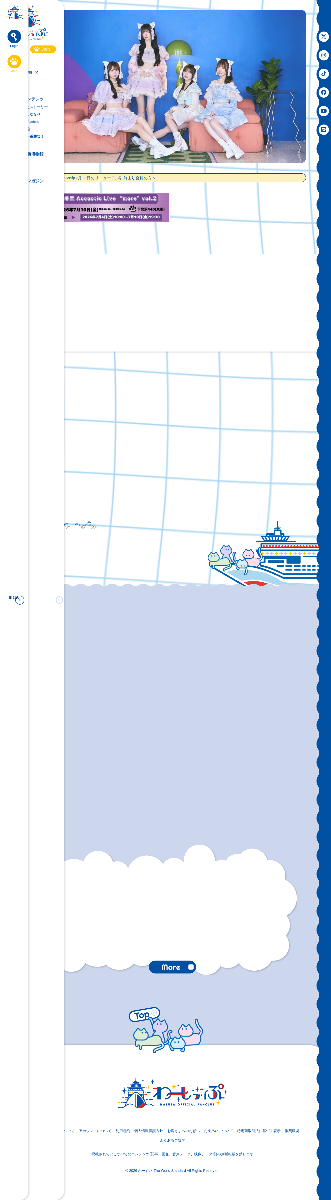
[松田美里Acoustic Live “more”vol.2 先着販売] (107, 207)
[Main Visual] (172, 86)
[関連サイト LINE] (324, 129)
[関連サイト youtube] (324, 111)
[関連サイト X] (324, 37)
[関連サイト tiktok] (324, 74)
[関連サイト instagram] (324, 55)
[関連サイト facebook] (324, 92)
